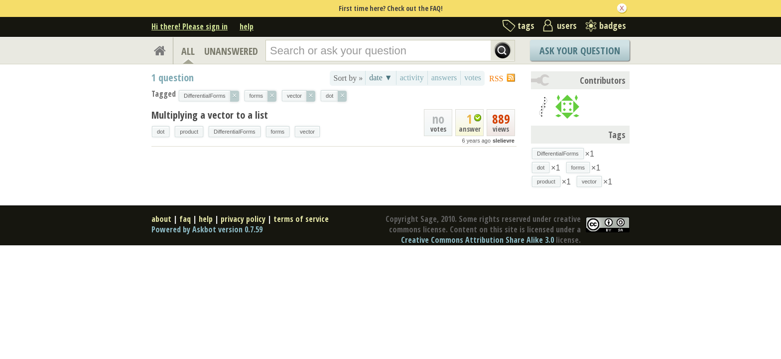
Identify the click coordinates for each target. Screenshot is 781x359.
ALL (188, 51)
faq (185, 218)
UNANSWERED (231, 51)
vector (307, 132)
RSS (496, 78)
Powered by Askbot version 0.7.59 (206, 229)
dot (160, 132)
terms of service (301, 218)
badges (612, 25)
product (189, 132)
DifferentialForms (235, 132)
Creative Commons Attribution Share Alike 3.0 (477, 239)
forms (278, 132)
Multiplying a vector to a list (209, 115)
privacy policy (243, 218)
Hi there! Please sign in (189, 26)
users (567, 25)
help (247, 26)
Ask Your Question (579, 50)
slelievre (504, 141)
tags (526, 25)
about (161, 218)
